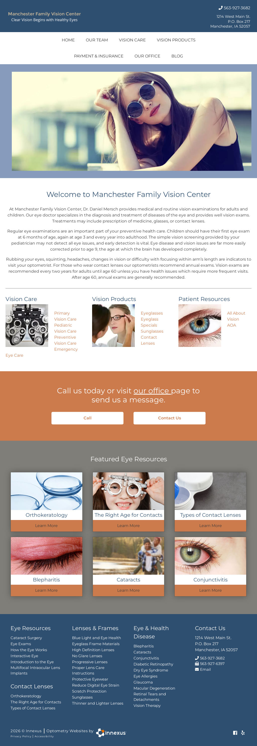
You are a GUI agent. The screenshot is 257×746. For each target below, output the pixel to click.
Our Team (97, 40)
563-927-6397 (210, 663)
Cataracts (142, 652)
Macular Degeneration (154, 688)
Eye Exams (21, 643)
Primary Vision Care (65, 316)
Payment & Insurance (98, 56)
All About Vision (236, 316)
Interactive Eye (24, 655)
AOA (231, 325)
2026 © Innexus (52, 730)
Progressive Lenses (89, 661)
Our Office (147, 56)
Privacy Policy (21, 736)
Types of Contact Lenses (33, 708)
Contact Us (175, 418)
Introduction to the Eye (32, 661)
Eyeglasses (152, 313)
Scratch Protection (89, 691)
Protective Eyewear (90, 679)
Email (203, 669)
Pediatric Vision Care (65, 328)
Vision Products (176, 40)
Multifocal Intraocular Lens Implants (35, 670)
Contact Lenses (149, 340)
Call (97, 418)
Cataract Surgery (26, 637)
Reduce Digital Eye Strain (95, 685)
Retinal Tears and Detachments (150, 697)
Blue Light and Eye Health (96, 637)
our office (152, 390)
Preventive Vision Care (65, 340)
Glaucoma (143, 682)
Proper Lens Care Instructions (88, 670)
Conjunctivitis (146, 658)
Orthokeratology (26, 696)
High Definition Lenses (93, 649)
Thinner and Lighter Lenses (97, 703)
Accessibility (44, 736)
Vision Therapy (147, 705)
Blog (177, 56)
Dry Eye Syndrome (151, 670)
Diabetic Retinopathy (153, 664)
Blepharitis (144, 646)
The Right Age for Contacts (36, 702)
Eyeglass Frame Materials (95, 643)
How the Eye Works (29, 649)
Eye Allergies (145, 676)
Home (68, 40)
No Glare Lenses (87, 655)
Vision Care (132, 40)
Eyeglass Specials (149, 322)
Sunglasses (152, 331)
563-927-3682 (234, 8)
